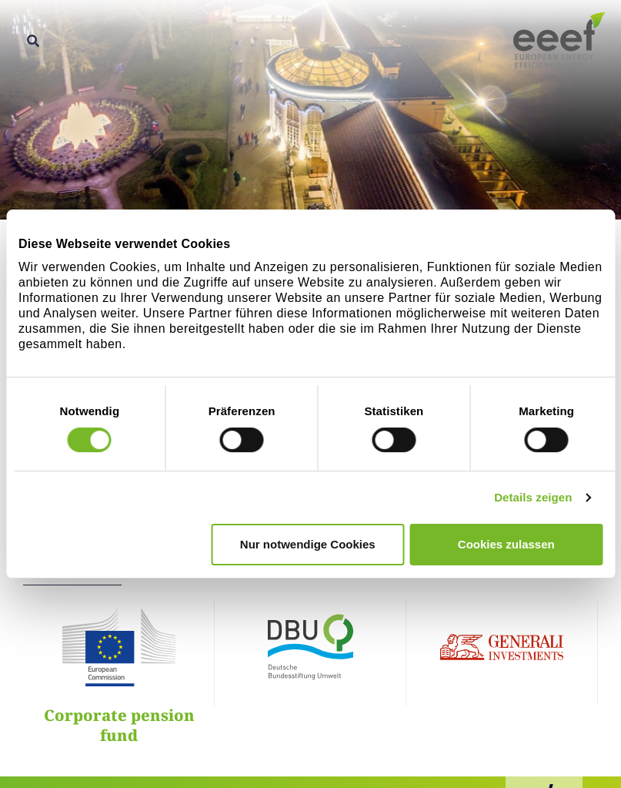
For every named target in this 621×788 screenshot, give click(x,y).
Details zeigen (533, 497)
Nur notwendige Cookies (308, 544)
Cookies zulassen (506, 544)
